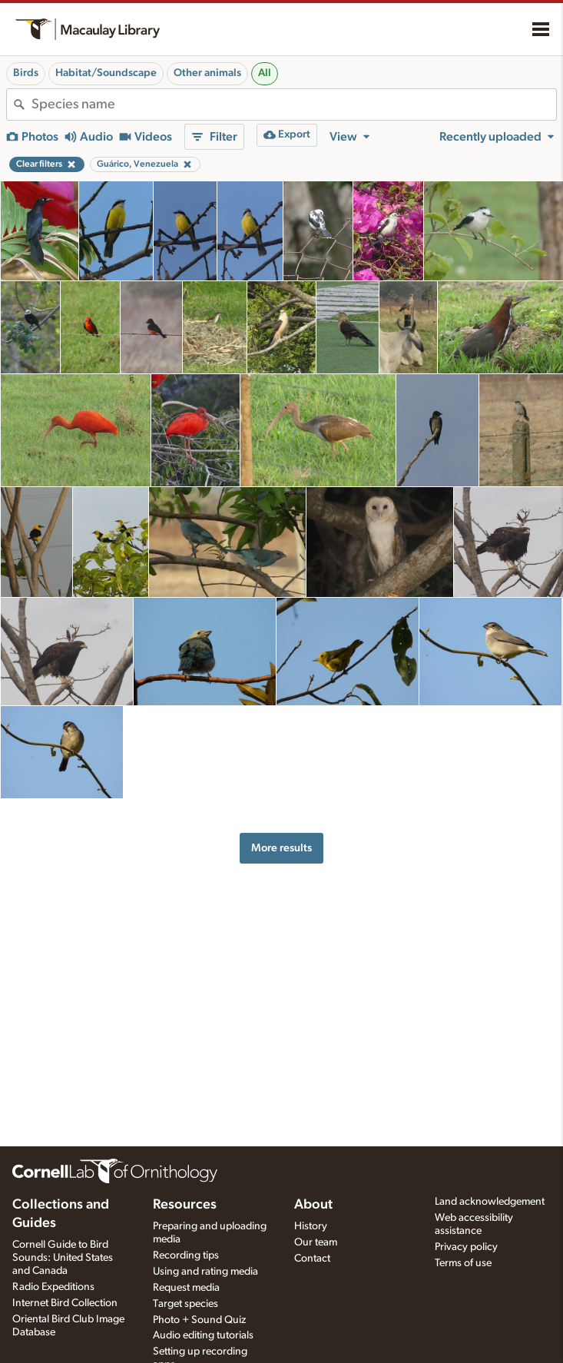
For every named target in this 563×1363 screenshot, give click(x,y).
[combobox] (293, 104)
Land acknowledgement (490, 1201)
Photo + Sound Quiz (199, 1320)
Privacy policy (466, 1247)
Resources (185, 1205)
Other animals (207, 73)
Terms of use (463, 1263)
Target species (185, 1303)
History (310, 1226)
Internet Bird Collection (65, 1303)
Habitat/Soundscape (106, 73)
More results (281, 848)
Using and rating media (205, 1271)
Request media (186, 1287)
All (264, 73)
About (313, 1205)
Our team (315, 1242)
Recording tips (186, 1255)
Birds (25, 73)
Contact (312, 1258)
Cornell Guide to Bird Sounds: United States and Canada (62, 1257)
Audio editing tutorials (203, 1335)
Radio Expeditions (53, 1287)
